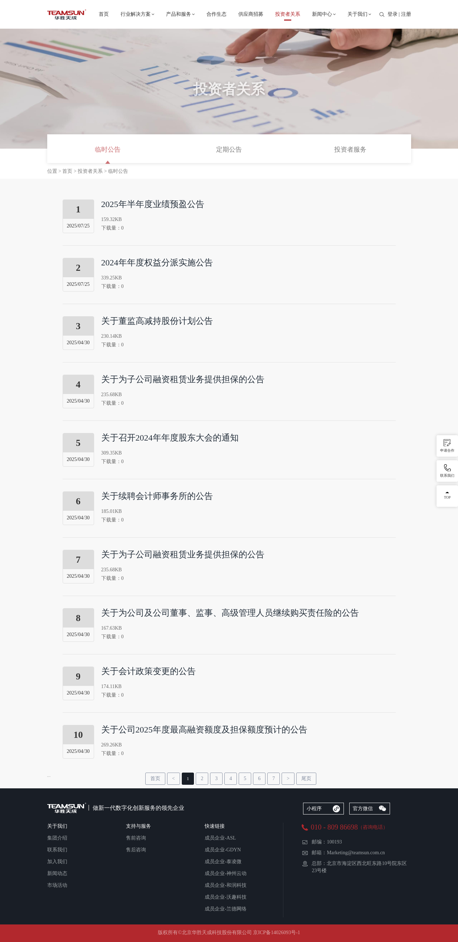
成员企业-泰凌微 (223, 861)
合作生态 (216, 14)
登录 (393, 14)
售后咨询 (136, 849)
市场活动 (57, 885)
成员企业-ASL (220, 838)
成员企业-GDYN (223, 849)
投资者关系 (287, 14)
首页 (104, 14)
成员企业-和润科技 (226, 885)
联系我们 (57, 849)
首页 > (70, 171)
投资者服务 (350, 150)
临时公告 (108, 150)
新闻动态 (57, 873)
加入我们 (57, 861)
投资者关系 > (93, 171)
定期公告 (229, 150)
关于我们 (357, 14)
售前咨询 (136, 838)
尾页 (306, 778)
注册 (406, 14)
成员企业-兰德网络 (226, 909)
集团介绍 (57, 838)
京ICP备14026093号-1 (276, 932)
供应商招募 (250, 14)
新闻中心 (322, 14)
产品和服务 (178, 14)
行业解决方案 (136, 14)
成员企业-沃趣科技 (226, 897)
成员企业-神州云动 (226, 873)
